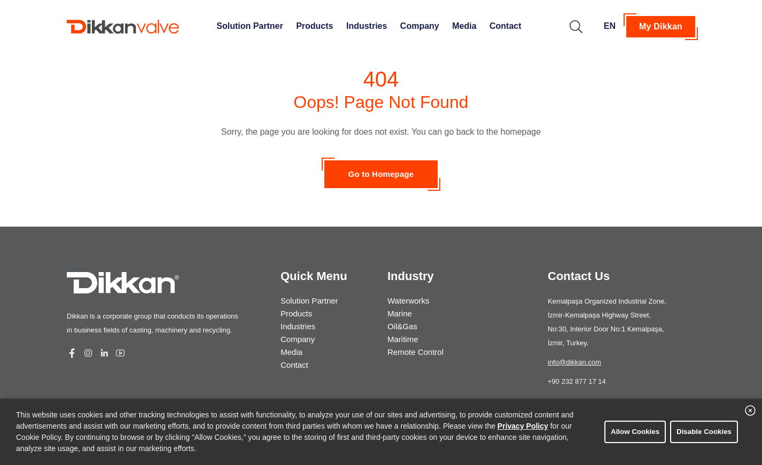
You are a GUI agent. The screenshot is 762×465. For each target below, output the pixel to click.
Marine (399, 313)
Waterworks (408, 300)
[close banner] (750, 410)
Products (314, 25)
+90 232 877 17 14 (577, 381)
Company (419, 25)
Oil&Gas (402, 326)
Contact (505, 25)
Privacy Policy (522, 426)
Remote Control (415, 351)
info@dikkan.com (574, 362)
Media (464, 25)
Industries (366, 25)
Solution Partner (249, 25)
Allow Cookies (635, 432)
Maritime (402, 339)
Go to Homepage (381, 174)
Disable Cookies (704, 432)
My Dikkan (660, 26)
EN (610, 25)
